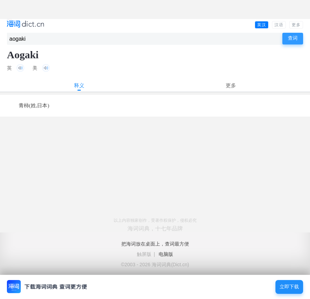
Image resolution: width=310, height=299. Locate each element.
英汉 (261, 24)
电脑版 (166, 254)
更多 (296, 24)
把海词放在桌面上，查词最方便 (155, 244)
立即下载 (289, 286)
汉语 (278, 24)
